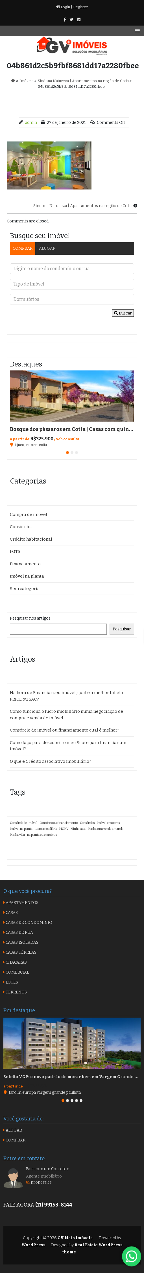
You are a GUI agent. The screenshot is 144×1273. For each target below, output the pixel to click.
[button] (67, 452)
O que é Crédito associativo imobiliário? (50, 761)
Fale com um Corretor (47, 1168)
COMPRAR (22, 248)
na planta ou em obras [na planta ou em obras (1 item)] (42, 835)
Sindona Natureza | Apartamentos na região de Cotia (82, 205)
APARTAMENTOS (20, 902)
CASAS (10, 912)
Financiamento (25, 563)
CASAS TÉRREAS (19, 952)
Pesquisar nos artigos (30, 618)
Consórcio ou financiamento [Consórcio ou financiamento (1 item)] (59, 823)
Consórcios (21, 526)
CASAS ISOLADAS (20, 942)
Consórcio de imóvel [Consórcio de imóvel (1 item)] (23, 823)
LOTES (10, 982)
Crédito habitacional (31, 539)
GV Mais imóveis (75, 1238)
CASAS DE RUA (18, 932)
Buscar (123, 313)
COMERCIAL (16, 972)
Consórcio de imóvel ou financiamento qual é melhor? (64, 730)
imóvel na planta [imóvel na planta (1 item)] (21, 829)
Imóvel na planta (27, 576)
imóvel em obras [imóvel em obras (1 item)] (108, 823)
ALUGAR (47, 248)
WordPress (33, 1245)
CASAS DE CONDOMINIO (27, 922)
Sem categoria (25, 588)
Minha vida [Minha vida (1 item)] (17, 835)
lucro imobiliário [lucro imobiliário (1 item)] (46, 829)
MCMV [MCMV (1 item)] (63, 829)
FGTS (15, 551)
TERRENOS (15, 992)
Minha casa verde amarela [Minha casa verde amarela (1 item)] (105, 829)
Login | (64, 7)
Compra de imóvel (28, 514)
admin (31, 122)
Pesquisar (122, 629)
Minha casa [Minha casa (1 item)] (78, 829)
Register (80, 7)
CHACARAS (15, 962)
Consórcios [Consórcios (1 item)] (87, 823)
